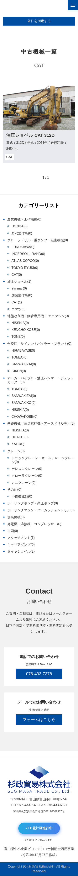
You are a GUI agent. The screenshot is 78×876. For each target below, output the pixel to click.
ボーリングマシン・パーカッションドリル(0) (41, 510)
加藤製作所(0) (21, 295)
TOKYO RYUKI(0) (24, 268)
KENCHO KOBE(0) (25, 329)
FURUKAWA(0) (22, 247)
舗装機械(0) (16, 517)
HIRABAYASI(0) (23, 350)
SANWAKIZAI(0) (23, 364)
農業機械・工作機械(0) (24, 219)
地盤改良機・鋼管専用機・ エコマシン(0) (38, 316)
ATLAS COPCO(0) (25, 260)
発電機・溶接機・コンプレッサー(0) (34, 524)
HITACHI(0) (19, 437)
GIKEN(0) (18, 371)
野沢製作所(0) (21, 233)
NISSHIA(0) (20, 323)
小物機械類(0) (21, 496)
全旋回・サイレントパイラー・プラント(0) (39, 343)
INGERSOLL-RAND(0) (28, 254)
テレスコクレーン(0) (26, 469)
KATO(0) (17, 444)
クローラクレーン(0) (26, 475)
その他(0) (14, 489)
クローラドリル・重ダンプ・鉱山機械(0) (37, 240)
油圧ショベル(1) (19, 281)
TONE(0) (18, 336)
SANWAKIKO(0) (23, 402)
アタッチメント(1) (21, 538)
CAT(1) (16, 302)
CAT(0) (16, 274)
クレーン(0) (16, 451)
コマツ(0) (18, 309)
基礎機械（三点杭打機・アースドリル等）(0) (41, 423)
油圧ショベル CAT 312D (30, 135)
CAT (9, 157)
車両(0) (12, 531)
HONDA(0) (19, 226)
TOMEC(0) (19, 357)
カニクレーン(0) (23, 482)
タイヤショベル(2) (21, 551)
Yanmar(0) (19, 288)
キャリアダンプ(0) (21, 544)
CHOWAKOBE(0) (24, 416)
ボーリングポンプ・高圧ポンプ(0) (32, 503)
